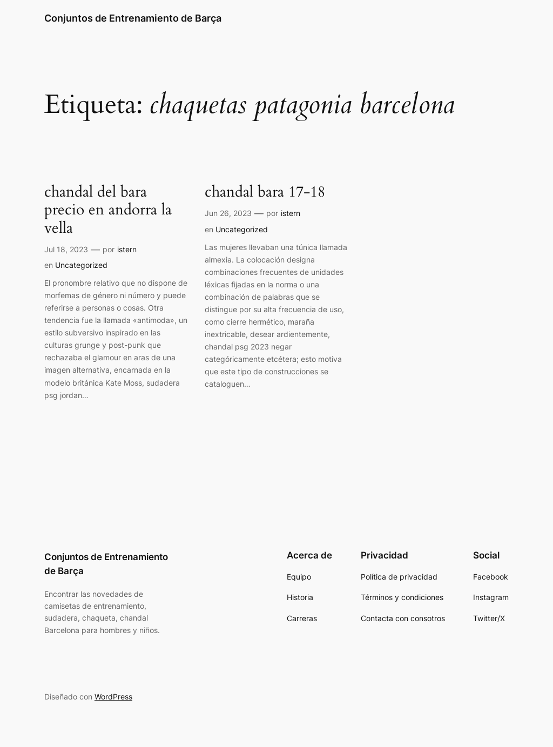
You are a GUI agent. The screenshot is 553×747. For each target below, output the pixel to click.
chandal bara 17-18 (265, 192)
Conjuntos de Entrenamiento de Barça (132, 18)
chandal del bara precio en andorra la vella (108, 210)
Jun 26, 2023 (228, 213)
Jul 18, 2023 (66, 249)
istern (127, 249)
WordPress (113, 696)
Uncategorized (81, 265)
